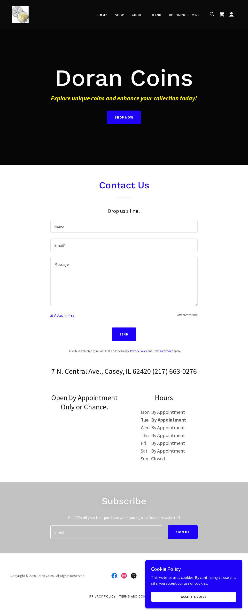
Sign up (183, 532)
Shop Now (124, 117)
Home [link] (102, 15)
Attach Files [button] (64, 315)
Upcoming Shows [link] (184, 15)
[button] (231, 14)
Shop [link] (119, 15)
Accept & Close (193, 596)
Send (124, 334)
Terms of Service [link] (163, 351)
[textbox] (124, 226)
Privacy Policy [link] (138, 351)
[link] (20, 13)
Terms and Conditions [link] (139, 596)
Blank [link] (156, 15)
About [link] (137, 15)
